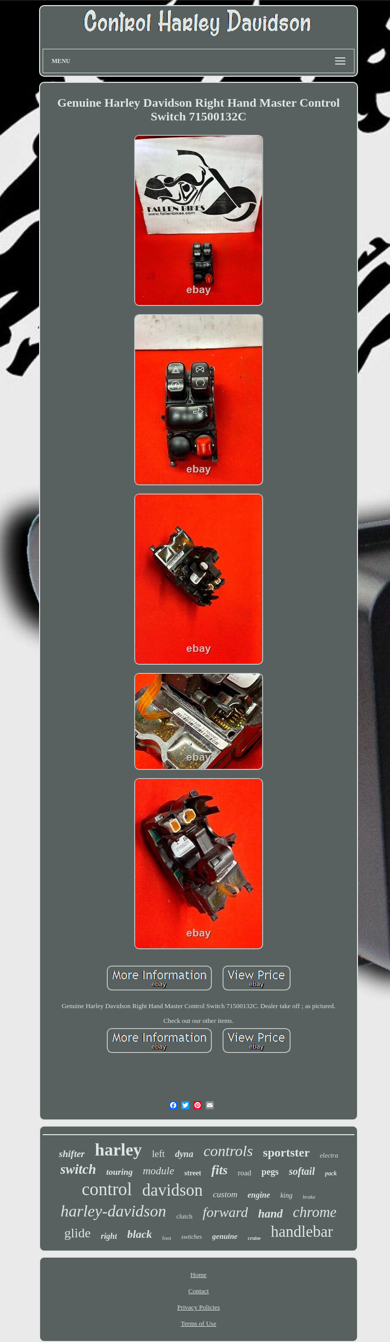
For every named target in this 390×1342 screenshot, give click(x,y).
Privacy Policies (198, 1307)
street (192, 1173)
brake (309, 1197)
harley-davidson (113, 1211)
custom (225, 1194)
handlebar (302, 1231)
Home (198, 1274)
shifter (72, 1153)
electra (329, 1155)
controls (228, 1150)
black (139, 1234)
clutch (184, 1216)
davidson (172, 1190)
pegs (270, 1172)
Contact (198, 1291)
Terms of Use (198, 1323)
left (158, 1153)
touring (119, 1172)
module (158, 1171)
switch (78, 1169)
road (244, 1173)
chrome (315, 1212)
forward (225, 1212)
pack (331, 1173)
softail (302, 1171)
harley (118, 1149)
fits (219, 1170)
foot (166, 1238)
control (107, 1189)
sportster (286, 1152)
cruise (254, 1238)
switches (191, 1236)
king (286, 1195)
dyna (184, 1154)
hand (270, 1213)
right (109, 1236)
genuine (225, 1236)
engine (258, 1195)
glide (77, 1233)
